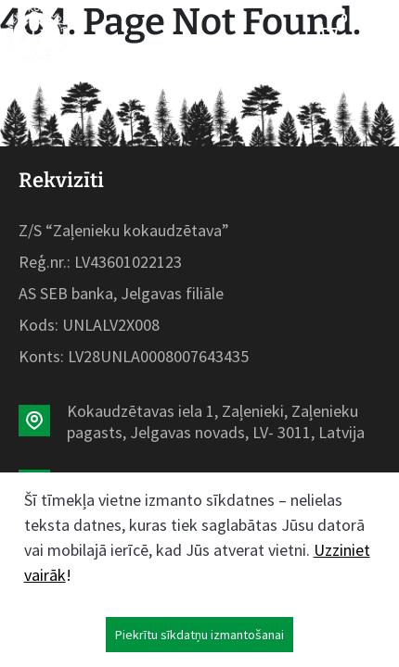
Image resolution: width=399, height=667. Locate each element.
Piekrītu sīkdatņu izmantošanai (199, 634)
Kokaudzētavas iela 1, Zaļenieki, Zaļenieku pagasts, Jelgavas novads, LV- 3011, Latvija (216, 421)
